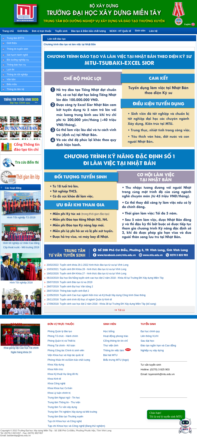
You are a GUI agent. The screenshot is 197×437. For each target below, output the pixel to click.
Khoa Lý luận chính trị (59, 393)
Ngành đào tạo (18, 336)
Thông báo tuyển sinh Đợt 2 (68, 290)
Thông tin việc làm (113, 350)
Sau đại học (147, 340)
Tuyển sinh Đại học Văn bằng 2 (70, 286)
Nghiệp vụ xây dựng (152, 350)
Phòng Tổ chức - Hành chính (62, 336)
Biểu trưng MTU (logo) (116, 359)
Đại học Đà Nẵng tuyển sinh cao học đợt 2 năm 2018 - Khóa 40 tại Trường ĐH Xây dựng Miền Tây (105, 278)
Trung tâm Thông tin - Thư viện (64, 402)
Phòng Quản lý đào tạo (60, 331)
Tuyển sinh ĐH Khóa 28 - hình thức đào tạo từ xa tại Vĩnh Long (86, 269)
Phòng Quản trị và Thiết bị (61, 340)
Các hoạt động (13, 188)
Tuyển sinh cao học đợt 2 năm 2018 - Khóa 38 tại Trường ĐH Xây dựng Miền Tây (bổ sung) (101, 303)
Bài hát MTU (110, 355)
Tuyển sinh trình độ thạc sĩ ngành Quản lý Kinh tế (79, 299)
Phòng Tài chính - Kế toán (61, 345)
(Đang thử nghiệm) (76, 426)
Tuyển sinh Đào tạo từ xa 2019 (69, 282)
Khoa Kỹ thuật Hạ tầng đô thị (62, 374)
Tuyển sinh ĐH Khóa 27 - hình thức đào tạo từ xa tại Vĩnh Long (86, 273)
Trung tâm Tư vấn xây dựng (62, 407)
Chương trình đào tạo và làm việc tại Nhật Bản (70, 44)
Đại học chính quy (150, 331)
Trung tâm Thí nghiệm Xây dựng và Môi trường (72, 411)
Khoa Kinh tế (54, 378)
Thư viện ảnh (110, 345)
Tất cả (121, 310)
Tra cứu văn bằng (20, 345)
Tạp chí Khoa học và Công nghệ (65, 421)
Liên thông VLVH (149, 336)
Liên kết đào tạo (56, 39)
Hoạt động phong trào (115, 336)
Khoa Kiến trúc (55, 369)
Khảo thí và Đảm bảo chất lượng (68, 360)
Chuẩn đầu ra (18, 340)
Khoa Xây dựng (55, 364)
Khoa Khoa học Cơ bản (59, 388)
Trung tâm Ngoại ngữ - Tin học (64, 397)
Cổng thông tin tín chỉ (115, 340)
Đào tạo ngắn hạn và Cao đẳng (158, 345)
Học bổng (108, 331)
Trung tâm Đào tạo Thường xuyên (65, 416)
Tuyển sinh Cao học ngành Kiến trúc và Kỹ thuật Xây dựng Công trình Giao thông (96, 295)
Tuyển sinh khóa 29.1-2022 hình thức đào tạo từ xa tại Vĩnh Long (87, 265)
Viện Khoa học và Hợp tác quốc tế (65, 355)
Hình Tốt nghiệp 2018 (21, 282)
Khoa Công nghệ (56, 383)
